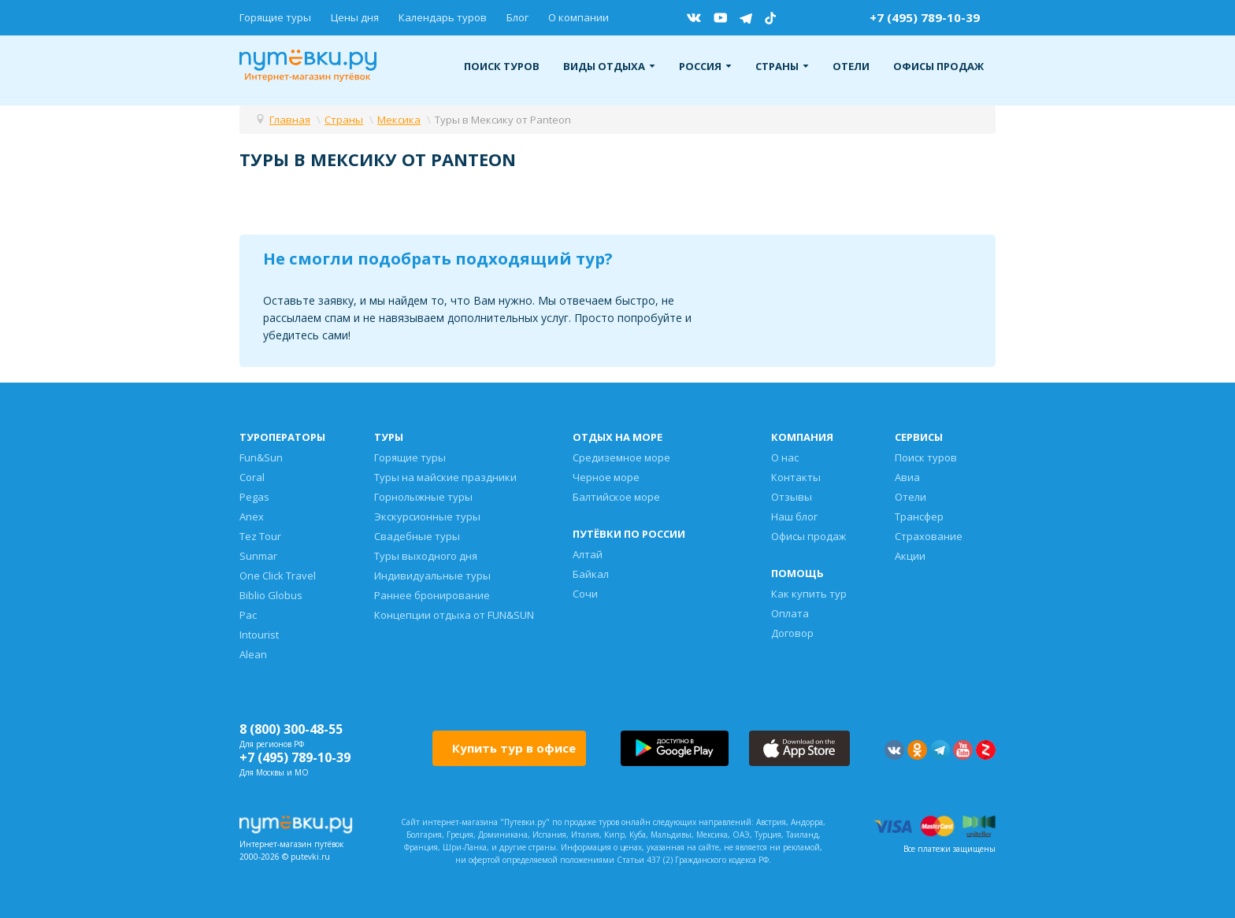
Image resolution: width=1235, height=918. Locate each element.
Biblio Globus (270, 595)
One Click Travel (277, 575)
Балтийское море (616, 497)
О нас (785, 457)
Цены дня (355, 17)
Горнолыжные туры (423, 497)
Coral (252, 477)
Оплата (790, 613)
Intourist (259, 634)
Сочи (585, 594)
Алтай (588, 554)
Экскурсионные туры (427, 516)
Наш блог (794, 516)
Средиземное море (621, 457)
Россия (705, 66)
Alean (253, 654)
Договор (792, 633)
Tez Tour (260, 536)
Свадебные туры (417, 536)
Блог (517, 17)
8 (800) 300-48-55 (291, 729)
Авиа (907, 477)
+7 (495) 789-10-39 (925, 17)
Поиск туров (502, 66)
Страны (782, 66)
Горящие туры (275, 17)
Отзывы (791, 497)
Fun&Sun (261, 457)
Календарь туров (443, 17)
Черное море (606, 477)
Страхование (928, 536)
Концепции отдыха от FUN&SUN (454, 615)
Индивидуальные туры (432, 575)
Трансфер (919, 516)
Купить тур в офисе (514, 748)
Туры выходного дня (425, 556)
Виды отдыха (609, 66)
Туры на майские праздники (445, 477)
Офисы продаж (938, 66)
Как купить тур (809, 594)
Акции (910, 556)
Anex (251, 516)
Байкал (591, 574)
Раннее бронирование (432, 595)
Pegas (254, 497)
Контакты (796, 477)
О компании (578, 17)
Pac (248, 615)
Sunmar (258, 556)
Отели (851, 66)
